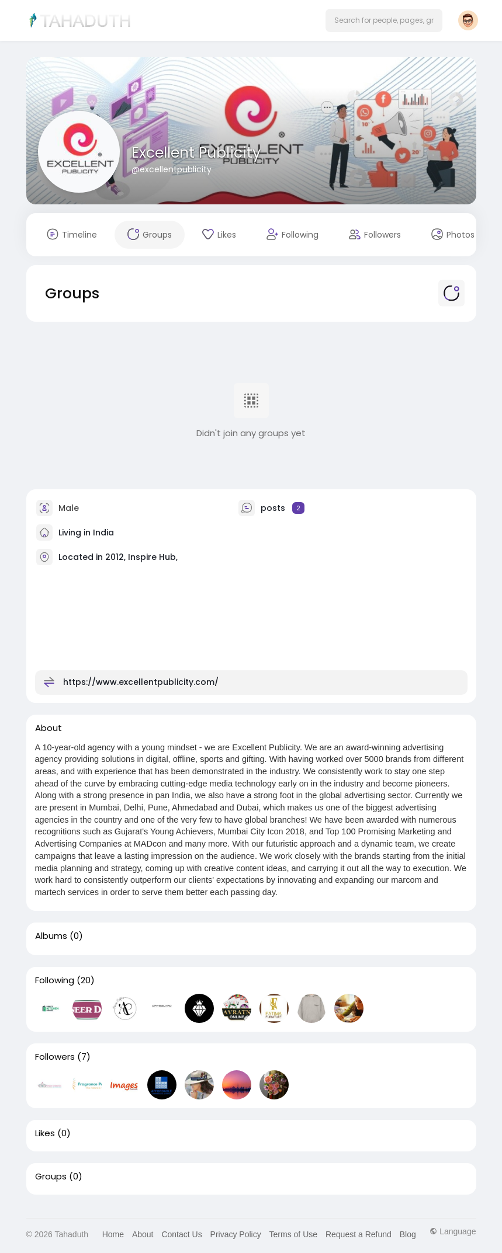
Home (113, 1234)
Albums (51, 936)
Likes (45, 1133)
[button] (384, 20)
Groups (51, 1176)
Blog (408, 1234)
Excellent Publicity (196, 152)
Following (54, 980)
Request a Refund (359, 1234)
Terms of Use (293, 1234)
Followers (55, 1056)
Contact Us (181, 1234)
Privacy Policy (235, 1234)
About (143, 1234)
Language (453, 1231)
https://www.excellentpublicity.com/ (141, 681)
